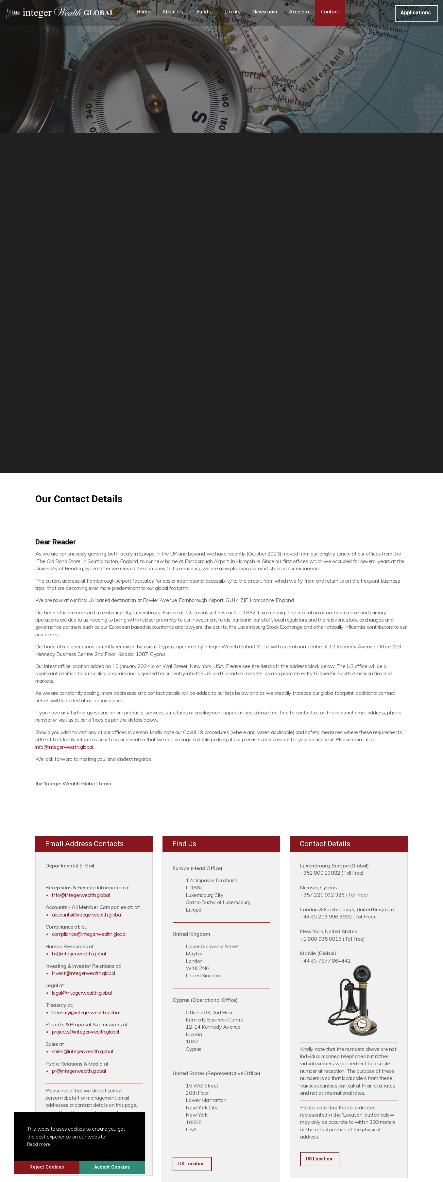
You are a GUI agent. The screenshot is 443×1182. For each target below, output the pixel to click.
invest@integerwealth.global (83, 973)
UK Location (191, 1163)
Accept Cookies (124, 1165)
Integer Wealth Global (60, 13)
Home (144, 13)
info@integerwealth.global (64, 747)
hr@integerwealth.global (79, 953)
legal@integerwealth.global (82, 992)
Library (239, 13)
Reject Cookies (59, 1165)
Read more (50, 1142)
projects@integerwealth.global (85, 1031)
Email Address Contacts (84, 844)
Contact (340, 13)
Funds (208, 13)
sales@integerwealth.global (82, 1051)
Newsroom (272, 13)
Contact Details (325, 844)
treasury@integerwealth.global (86, 1012)
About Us (174, 13)
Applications (415, 12)
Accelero (308, 13)
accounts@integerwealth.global (87, 914)
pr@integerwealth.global (79, 1071)
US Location (319, 1158)
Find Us (184, 844)
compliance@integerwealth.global (89, 934)
